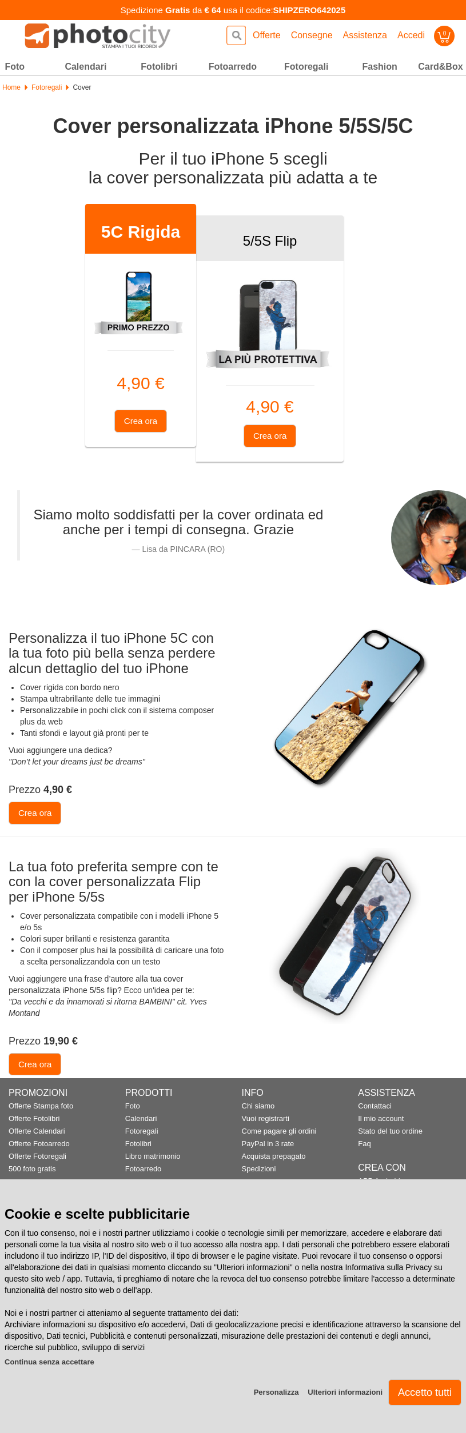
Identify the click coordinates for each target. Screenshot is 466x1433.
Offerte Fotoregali (37, 1156)
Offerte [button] (267, 35)
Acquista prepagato (274, 1156)
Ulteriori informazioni (345, 1392)
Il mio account (381, 1118)
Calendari (141, 1118)
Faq (364, 1143)
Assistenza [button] (365, 35)
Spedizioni (259, 1168)
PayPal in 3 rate (268, 1143)
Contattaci (375, 1106)
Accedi (411, 35)
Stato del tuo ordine (390, 1131)
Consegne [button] (312, 35)
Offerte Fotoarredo (39, 1143)
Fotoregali (46, 87)
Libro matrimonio (153, 1156)
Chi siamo (258, 1106)
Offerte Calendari (37, 1131)
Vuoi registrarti (265, 1118)
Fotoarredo (143, 1168)
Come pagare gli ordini (279, 1131)
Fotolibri (138, 1143)
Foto (132, 1106)
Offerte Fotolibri (34, 1118)
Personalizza (276, 1392)
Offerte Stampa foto (41, 1106)
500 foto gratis (32, 1168)
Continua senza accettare (49, 1362)
